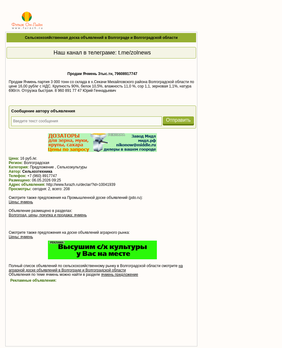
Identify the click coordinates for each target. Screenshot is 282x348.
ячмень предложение (119, 274)
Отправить (178, 120)
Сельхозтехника (37, 171)
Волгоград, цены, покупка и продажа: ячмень (48, 215)
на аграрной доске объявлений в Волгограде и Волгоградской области (96, 268)
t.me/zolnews (134, 52)
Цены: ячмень (21, 202)
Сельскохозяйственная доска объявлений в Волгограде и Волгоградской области (101, 37)
